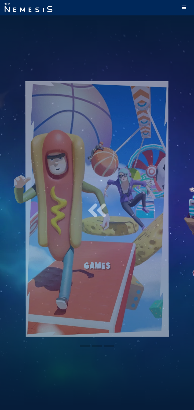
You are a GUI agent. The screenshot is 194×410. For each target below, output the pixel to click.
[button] (85, 346)
